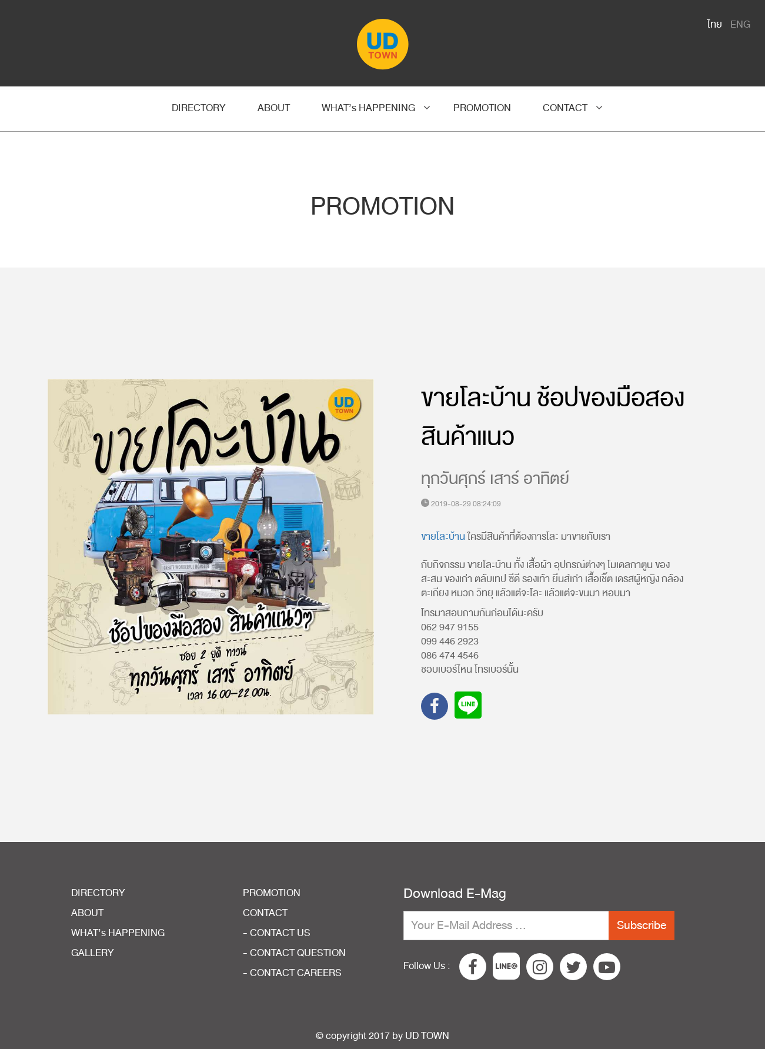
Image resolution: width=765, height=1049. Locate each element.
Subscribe (641, 925)
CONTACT (565, 108)
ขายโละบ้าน (443, 536)
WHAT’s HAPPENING (368, 108)
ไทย (714, 24)
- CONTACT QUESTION (294, 953)
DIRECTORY (199, 108)
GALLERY (92, 953)
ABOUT (274, 108)
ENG (740, 24)
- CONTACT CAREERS (292, 973)
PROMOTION (482, 108)
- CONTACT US (276, 933)
